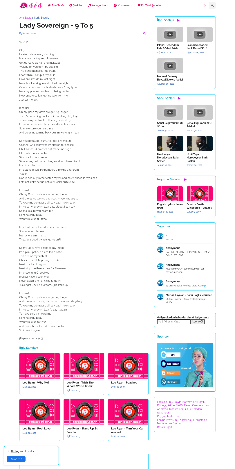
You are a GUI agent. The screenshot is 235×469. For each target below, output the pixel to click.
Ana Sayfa (25, 17)
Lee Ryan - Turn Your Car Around (127, 430)
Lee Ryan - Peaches (124, 382)
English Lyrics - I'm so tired (170, 206)
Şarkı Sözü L (41, 17)
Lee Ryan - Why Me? (35, 382)
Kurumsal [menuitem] (122, 5)
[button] (205, 5)
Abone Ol (197, 321)
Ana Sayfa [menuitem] (56, 5)
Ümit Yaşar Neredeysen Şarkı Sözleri (168, 157)
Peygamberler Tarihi (169, 416)
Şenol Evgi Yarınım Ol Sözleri (170, 125)
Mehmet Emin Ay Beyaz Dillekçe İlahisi (170, 78)
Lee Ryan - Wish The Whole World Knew (80, 384)
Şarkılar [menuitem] (76, 5)
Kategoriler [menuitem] (97, 5)
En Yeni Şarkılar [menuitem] (149, 5)
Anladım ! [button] (16, 459)
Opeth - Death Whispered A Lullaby (199, 206)
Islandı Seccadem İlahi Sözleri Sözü (168, 47)
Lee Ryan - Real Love (36, 428)
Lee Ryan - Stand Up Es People (82, 430)
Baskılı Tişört (164, 427)
